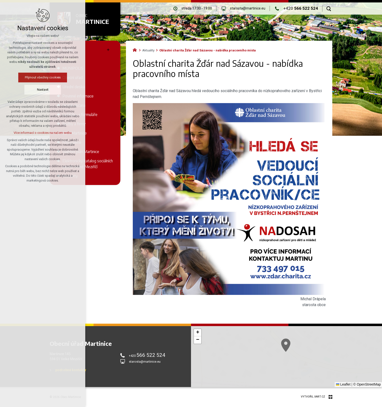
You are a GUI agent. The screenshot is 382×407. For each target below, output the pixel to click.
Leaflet (343, 384)
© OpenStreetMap (367, 384)
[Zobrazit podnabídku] (108, 49)
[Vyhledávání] (328, 8)
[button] (197, 332)
